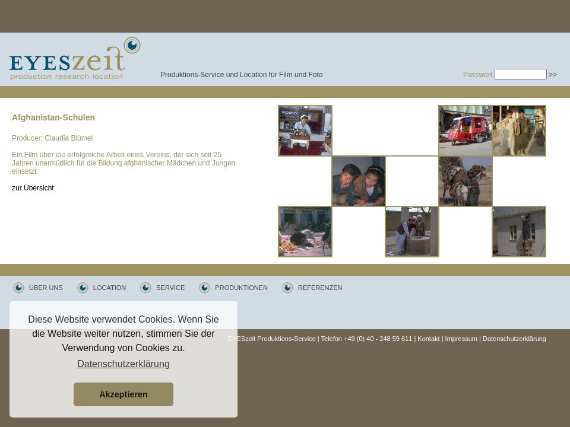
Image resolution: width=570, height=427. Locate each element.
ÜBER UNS (46, 287)
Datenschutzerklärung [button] (123, 364)
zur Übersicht (33, 188)
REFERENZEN (320, 287)
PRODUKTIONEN (241, 287)
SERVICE (170, 287)
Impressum (461, 338)
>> (553, 75)
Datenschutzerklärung (514, 338)
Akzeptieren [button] (123, 394)
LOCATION (109, 287)
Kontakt (428, 338)
